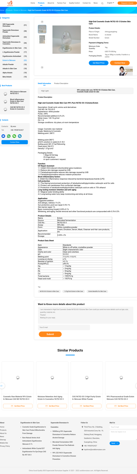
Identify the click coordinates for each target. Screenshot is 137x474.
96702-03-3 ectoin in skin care (49, 291)
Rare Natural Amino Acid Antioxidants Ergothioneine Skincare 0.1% (32, 441)
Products (3, 430)
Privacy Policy (5, 446)
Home (2, 427)
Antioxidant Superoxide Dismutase (15, 37)
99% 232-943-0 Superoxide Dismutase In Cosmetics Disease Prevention (64, 456)
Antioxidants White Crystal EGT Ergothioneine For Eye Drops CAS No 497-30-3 (34, 451)
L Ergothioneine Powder (15, 52)
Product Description (61, 83)
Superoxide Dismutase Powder (15, 31)
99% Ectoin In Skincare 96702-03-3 (18, 92)
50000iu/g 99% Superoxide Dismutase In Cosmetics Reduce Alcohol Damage (64, 434)
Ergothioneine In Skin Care (15, 48)
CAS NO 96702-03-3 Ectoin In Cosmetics (17, 108)
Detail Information (44, 83)
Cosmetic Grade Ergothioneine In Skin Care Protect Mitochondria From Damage (34, 430)
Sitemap (3, 440)
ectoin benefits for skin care (97, 291)
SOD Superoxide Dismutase (15, 25)
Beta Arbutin (15, 77)
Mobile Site (4, 443)
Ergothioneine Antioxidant (15, 56)
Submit (50, 334)
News (2, 436)
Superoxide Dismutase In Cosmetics (15, 43)
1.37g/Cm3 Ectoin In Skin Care (73, 291)
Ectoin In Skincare (15, 60)
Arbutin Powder (15, 64)
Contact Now (14, 142)
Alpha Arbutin (15, 73)
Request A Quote (127, 3)
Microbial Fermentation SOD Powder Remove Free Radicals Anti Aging (63, 445)
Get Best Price (98, 63)
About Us (3, 433)
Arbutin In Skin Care (15, 68)
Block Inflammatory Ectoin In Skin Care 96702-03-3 (17, 101)
